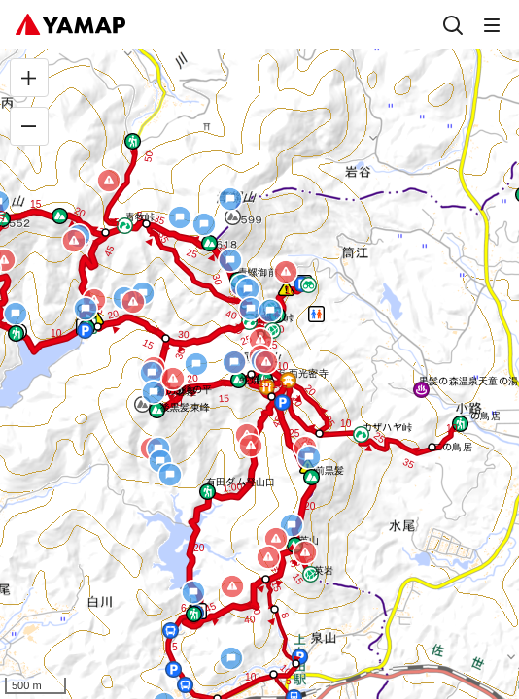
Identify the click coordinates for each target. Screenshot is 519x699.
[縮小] (29, 126)
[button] (146, 224)
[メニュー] (491, 24)
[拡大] (29, 77)
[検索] (452, 24)
